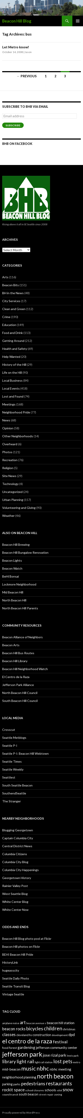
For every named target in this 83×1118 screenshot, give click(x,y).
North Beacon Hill (14, 600)
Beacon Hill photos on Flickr (21, 946)
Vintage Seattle (13, 994)
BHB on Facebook (17, 144)
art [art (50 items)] (23, 1022)
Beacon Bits (10, 285)
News (6, 420)
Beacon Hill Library (14, 661)
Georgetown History (16, 878)
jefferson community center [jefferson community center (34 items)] (56, 1048)
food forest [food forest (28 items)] (9, 1048)
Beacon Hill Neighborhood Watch (25, 669)
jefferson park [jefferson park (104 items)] (22, 1054)
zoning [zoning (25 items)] (58, 1094)
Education (9, 325)
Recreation (9, 460)
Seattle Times (12, 761)
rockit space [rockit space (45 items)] (13, 1089)
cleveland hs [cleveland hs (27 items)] (24, 1035)
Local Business (12, 380)
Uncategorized (12, 492)
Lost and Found (12, 396)
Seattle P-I (9, 745)
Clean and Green (13, 309)
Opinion (7, 428)
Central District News (17, 846)
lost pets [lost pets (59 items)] (62, 1061)
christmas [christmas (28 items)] (69, 1029)
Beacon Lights (12, 560)
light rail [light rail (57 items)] (25, 1061)
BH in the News (13, 293)
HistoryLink (10, 962)
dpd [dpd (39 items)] (71, 1034)
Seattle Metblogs (14, 737)
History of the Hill (14, 364)
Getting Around (13, 341)
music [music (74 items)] (28, 1068)
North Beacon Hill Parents (20, 608)
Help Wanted (11, 356)
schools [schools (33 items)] (50, 1090)
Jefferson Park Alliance (18, 685)
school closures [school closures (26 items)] (34, 1090)
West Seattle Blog (15, 894)
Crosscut (8, 729)
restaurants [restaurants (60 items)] (59, 1083)
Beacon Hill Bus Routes (18, 653)
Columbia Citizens (14, 854)
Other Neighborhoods (17, 436)
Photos (7, 452)
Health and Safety (14, 349)
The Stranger (11, 801)
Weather (8, 515)
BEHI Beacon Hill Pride (17, 954)
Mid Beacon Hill (12, 592)
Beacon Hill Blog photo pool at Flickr (26, 938)
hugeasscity (10, 970)
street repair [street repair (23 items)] (46, 1094)
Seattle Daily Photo (15, 978)
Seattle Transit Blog (16, 986)
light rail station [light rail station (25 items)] (44, 1062)
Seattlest (8, 777)
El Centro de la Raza (15, 677)
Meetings (8, 404)
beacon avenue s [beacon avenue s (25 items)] (36, 1023)
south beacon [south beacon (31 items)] (28, 1094)
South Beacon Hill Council (20, 701)
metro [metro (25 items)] (76, 1062)
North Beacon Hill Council (19, 693)
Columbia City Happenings (20, 870)
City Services (11, 301)
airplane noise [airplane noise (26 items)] (10, 1023)
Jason (28, 52)
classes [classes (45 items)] (9, 1034)
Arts (5, 277)
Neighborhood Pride (16, 412)
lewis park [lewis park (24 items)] (73, 1055)
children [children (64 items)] (53, 1028)
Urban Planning (12, 500)
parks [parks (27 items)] (16, 1084)
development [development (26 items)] (60, 1035)
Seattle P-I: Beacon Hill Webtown (25, 753)
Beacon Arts (10, 645)
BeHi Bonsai (10, 576)
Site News (9, 476)
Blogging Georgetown (17, 830)
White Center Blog (15, 902)
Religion (7, 468)
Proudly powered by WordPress (21, 1112)
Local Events (11, 388)
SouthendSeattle (14, 793)
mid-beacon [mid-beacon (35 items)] (11, 1069)
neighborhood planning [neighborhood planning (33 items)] (19, 1077)
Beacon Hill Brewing (16, 544)
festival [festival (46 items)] (60, 1041)
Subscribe (13, 125)
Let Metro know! (15, 47)
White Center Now (15, 909)
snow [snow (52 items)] (68, 1089)
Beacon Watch (12, 568)
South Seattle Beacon (17, 785)
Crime (6, 317)
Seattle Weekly (12, 769)
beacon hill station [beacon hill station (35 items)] (60, 1023)
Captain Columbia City (17, 838)
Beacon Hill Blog (16, 21)
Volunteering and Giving (19, 508)
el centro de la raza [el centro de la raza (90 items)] (27, 1041)
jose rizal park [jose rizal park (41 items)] (54, 1055)
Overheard (9, 444)
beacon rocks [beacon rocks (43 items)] (13, 1028)
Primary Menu (77, 21)
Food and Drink (12, 333)
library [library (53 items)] (9, 1061)
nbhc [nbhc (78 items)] (43, 1068)
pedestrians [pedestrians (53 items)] (33, 1083)
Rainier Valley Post (15, 886)
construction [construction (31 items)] (42, 1035)
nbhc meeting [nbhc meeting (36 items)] (60, 1069)
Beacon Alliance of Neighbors (22, 637)
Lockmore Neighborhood (19, 584)
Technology (10, 484)
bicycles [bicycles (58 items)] (34, 1028)
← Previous (27, 76)
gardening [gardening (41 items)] (26, 1047)
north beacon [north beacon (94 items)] (55, 1076)
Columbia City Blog (15, 862)
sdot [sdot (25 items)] (59, 1090)
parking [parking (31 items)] (7, 1084)
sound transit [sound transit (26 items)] (10, 1094)
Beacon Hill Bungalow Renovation (25, 552)
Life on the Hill (12, 372)
